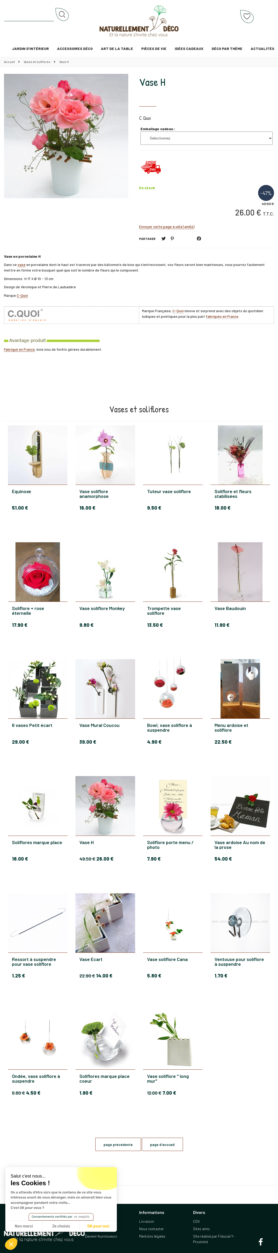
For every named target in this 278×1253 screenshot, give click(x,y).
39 (87, 742)
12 (154, 1093)
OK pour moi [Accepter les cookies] (98, 1226)
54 (223, 859)
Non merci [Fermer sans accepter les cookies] (24, 1226)
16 (87, 508)
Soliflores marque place (37, 842)
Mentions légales (152, 1236)
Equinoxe (21, 491)
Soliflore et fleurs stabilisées (233, 493)
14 (104, 976)
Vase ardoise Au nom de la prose (240, 844)
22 (223, 742)
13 (155, 625)
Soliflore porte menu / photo (170, 844)
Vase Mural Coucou (99, 725)
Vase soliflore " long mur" (168, 1078)
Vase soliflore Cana (167, 959)
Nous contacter (151, 1228)
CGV (196, 1221)
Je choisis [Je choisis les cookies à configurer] (61, 1226)
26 (104, 859)
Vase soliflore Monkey (102, 608)
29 (20, 742)
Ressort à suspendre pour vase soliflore (34, 961)
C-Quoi (22, 295)
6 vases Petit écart (32, 725)
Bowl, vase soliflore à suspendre (169, 727)
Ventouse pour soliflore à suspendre (239, 961)
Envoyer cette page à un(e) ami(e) (166, 226)
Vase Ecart (90, 959)
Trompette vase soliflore (164, 610)
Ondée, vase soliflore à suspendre (36, 1078)
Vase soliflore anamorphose (94, 493)
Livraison (146, 1221)
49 (87, 859)
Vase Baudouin (230, 608)
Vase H (152, 81)
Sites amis (201, 1228)
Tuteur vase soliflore (169, 491)
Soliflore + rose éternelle (28, 610)
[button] (11, 1244)
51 (20, 508)
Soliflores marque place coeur (104, 1078)
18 (222, 508)
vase (21, 264)
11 (222, 625)
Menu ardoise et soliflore (231, 727)
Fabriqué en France (19, 349)
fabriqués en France (222, 316)
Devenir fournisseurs (101, 1236)
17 (19, 625)
